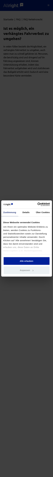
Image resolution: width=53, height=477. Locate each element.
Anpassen (26, 270)
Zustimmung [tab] (9, 212)
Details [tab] (26, 212)
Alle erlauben (26, 261)
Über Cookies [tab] (43, 212)
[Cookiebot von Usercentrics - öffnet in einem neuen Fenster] (38, 204)
